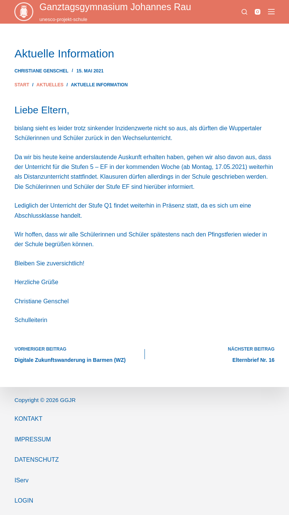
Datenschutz (36, 459)
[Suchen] (244, 12)
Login (23, 500)
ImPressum (32, 439)
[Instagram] (257, 12)
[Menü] (271, 11)
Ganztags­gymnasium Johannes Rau (115, 7)
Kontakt (28, 419)
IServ (21, 480)
